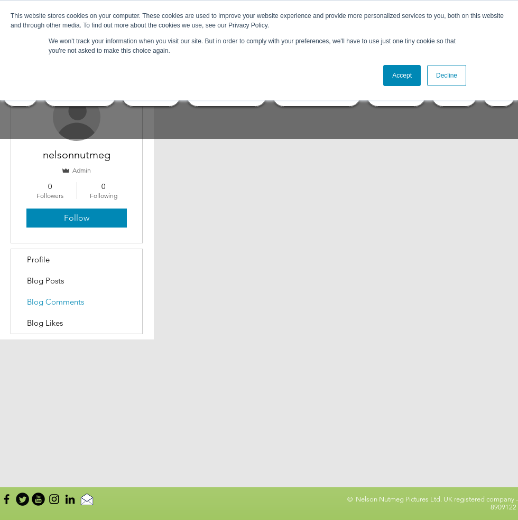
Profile (38, 259)
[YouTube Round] (38, 499)
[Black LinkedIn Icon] (70, 499)
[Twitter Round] (22, 499)
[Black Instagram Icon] (54, 499)
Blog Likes (45, 323)
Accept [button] (402, 75)
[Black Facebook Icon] (6, 499)
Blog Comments (55, 302)
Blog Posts (45, 281)
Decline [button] (446, 75)
